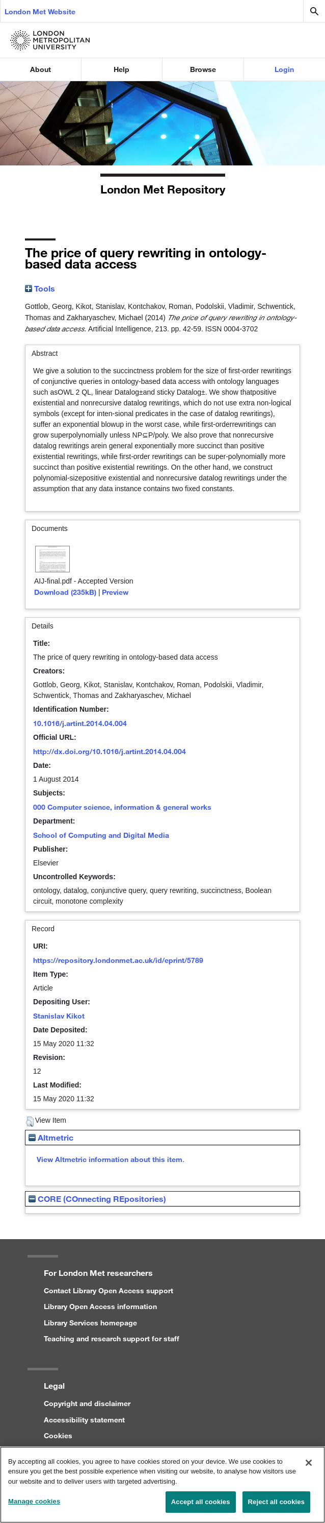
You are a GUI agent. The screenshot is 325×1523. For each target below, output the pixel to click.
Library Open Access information (100, 1306)
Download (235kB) (65, 592)
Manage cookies (34, 1507)
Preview (115, 592)
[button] (30, 1122)
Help (121, 69)
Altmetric (51, 1137)
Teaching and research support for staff (111, 1338)
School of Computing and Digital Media (101, 835)
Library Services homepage (90, 1322)
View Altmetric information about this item (109, 1159)
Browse (203, 69)
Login (284, 69)
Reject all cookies (276, 1507)
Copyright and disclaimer (87, 1403)
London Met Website (40, 11)
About (40, 69)
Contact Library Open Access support (108, 1290)
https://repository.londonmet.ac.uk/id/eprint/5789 (118, 960)
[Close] (308, 1468)
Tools (40, 288)
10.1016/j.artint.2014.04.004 (80, 723)
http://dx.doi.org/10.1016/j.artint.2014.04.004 (109, 751)
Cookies (58, 1435)
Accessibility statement (84, 1419)
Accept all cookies (200, 1507)
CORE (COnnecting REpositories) (97, 1198)
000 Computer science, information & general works (122, 807)
